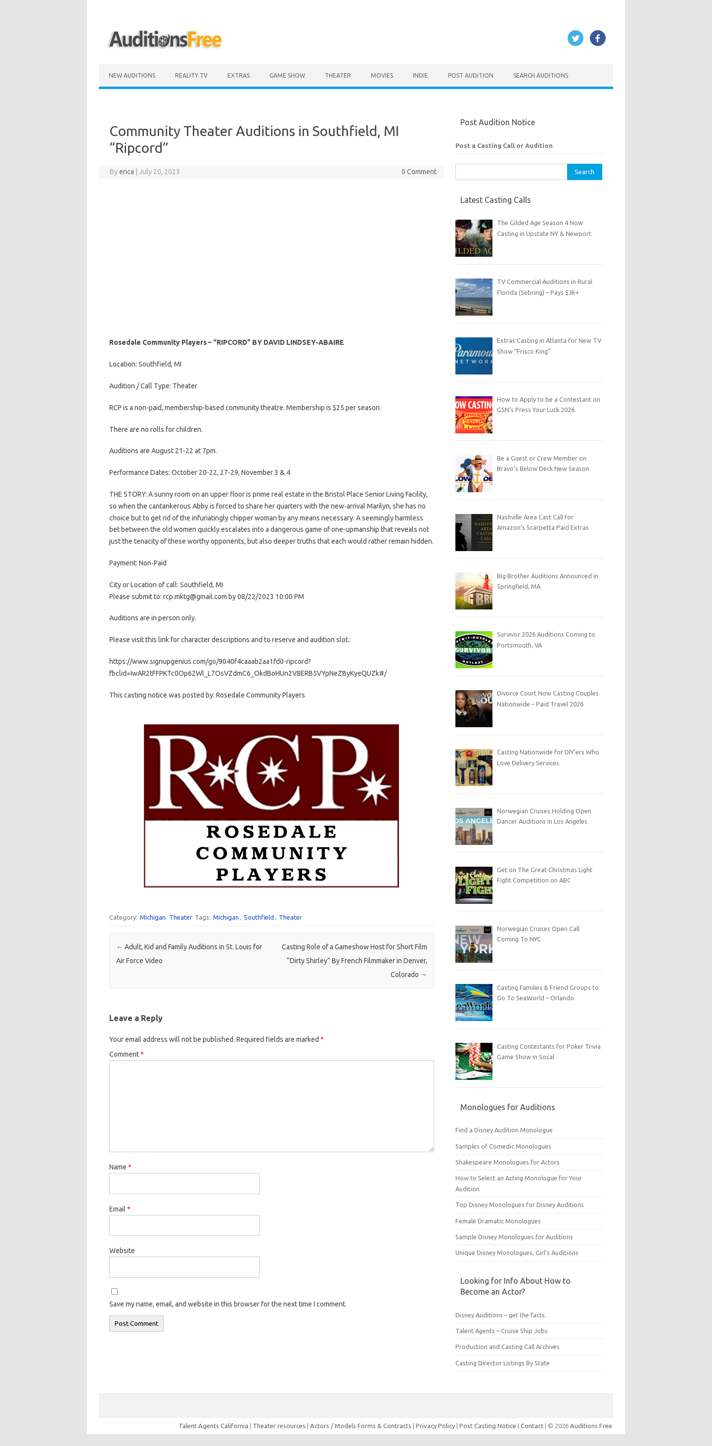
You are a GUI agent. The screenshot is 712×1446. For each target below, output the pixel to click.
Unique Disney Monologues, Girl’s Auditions (516, 1252)
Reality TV (191, 75)
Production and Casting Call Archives (507, 1346)
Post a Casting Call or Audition (504, 145)
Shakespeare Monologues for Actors (507, 1162)
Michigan (153, 917)
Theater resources (279, 1425)
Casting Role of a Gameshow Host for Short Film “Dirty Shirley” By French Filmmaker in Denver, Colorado (354, 961)
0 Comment (419, 172)
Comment (126, 1054)
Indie (420, 75)
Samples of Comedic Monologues (503, 1146)
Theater (338, 75)
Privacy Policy (436, 1425)
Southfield (259, 917)
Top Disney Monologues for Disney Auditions (519, 1204)
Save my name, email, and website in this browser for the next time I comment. (228, 1304)
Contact (533, 1425)
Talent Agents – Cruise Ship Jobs (501, 1330)
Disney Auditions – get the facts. (500, 1314)
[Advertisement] (271, 257)
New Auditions (132, 75)
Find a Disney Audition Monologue (504, 1129)
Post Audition (470, 75)
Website (122, 1251)
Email (120, 1209)
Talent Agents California (213, 1425)
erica (126, 172)
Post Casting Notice (487, 1425)
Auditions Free (591, 1425)
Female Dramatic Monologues (498, 1220)
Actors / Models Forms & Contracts (360, 1425)
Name (120, 1167)
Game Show (287, 75)
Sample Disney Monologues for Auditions (514, 1236)
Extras (238, 75)
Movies (382, 75)
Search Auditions (540, 75)
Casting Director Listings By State (502, 1362)
